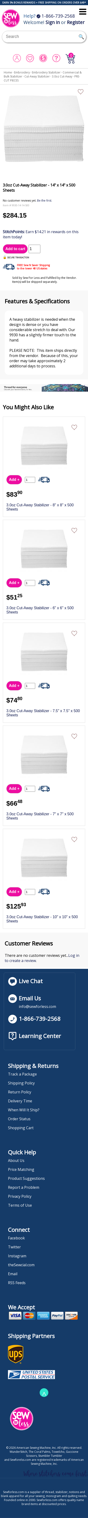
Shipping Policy (21, 1083)
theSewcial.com (21, 1264)
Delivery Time (20, 1101)
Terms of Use (20, 1205)
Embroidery (22, 72)
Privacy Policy (19, 1196)
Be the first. (44, 201)
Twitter (14, 1247)
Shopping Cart (21, 1127)
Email (12, 1273)
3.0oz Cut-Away (62, 76)
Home (8, 72)
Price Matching (21, 1169)
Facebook (16, 1238)
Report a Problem (23, 1187)
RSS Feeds (17, 1282)
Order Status (19, 1118)
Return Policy (19, 1092)
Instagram (17, 1255)
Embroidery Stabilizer (46, 72)
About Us (16, 1160)
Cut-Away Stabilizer (37, 76)
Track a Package (22, 1074)
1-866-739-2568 (56, 16)
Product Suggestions (26, 1178)
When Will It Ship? (23, 1109)
